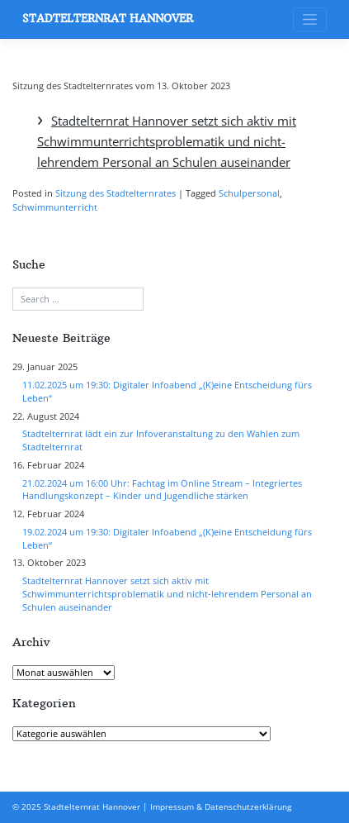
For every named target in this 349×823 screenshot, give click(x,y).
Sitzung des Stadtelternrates (115, 193)
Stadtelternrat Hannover (107, 19)
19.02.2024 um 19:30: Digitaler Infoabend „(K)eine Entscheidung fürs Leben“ (167, 538)
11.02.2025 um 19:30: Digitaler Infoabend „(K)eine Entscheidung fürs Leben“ (167, 391)
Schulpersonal (249, 193)
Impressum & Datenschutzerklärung (220, 807)
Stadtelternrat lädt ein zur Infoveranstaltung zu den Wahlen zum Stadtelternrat (160, 440)
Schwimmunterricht (54, 207)
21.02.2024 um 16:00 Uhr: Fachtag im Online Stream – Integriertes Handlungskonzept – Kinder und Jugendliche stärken (162, 490)
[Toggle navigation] (310, 19)
